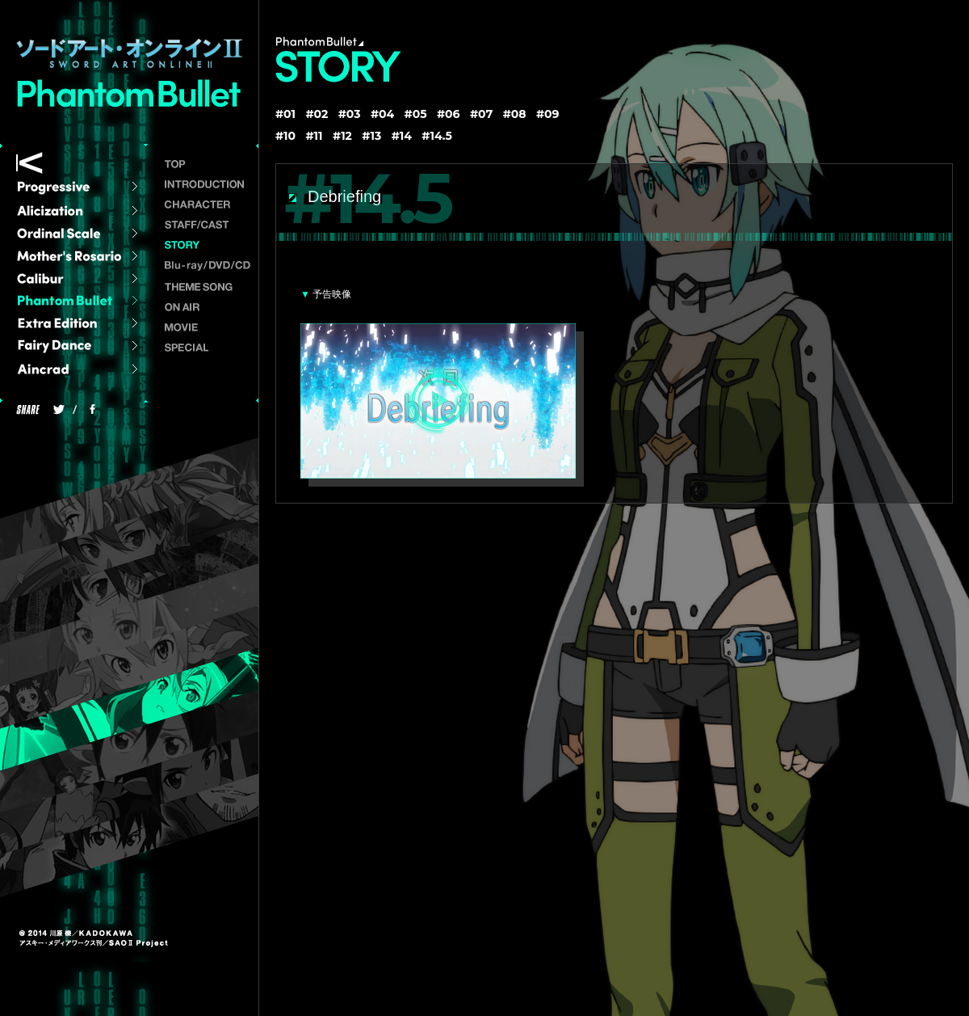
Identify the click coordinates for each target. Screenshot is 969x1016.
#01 (285, 114)
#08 (514, 114)
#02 (316, 114)
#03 (349, 114)
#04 (382, 114)
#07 (481, 114)
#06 (448, 114)
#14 (402, 136)
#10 (285, 136)
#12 (342, 136)
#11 (314, 136)
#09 (548, 114)
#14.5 (437, 136)
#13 (371, 136)
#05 (416, 114)
